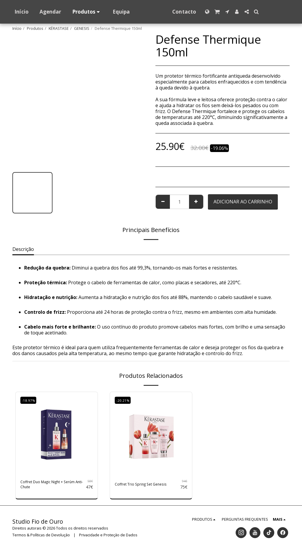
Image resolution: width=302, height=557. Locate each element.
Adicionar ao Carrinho (243, 201)
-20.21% (124, 400)
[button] (222, 11)
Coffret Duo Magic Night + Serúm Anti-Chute (49, 486)
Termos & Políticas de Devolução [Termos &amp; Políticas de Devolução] (41, 537)
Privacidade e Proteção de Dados (108, 537)
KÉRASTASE (59, 28)
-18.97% (29, 400)
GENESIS (81, 28)
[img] (57, 433)
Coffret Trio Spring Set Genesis (140, 486)
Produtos (35, 28)
